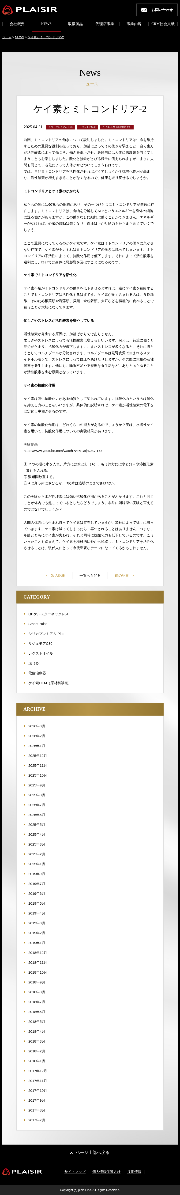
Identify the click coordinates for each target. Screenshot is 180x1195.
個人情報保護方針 (106, 1172)
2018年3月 (36, 1041)
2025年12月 (37, 756)
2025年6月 (36, 815)
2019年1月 (36, 943)
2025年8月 (36, 795)
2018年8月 (36, 992)
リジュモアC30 (40, 643)
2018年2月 (36, 1051)
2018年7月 (36, 1002)
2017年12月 (37, 1071)
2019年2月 (36, 933)
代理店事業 (104, 24)
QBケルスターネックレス (48, 614)
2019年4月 (36, 913)
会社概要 (17, 24)
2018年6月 (36, 1012)
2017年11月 (37, 1081)
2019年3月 (36, 923)
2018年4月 (36, 1031)
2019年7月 (36, 884)
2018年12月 (37, 953)
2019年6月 (36, 893)
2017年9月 (36, 1100)
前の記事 (122, 575)
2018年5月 (36, 1022)
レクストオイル (40, 653)
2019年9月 (36, 874)
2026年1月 (36, 746)
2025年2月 (36, 854)
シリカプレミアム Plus (46, 634)
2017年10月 (37, 1091)
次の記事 (57, 575)
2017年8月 (36, 1110)
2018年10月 (37, 972)
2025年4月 (36, 834)
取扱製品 (75, 24)
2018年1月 (36, 1061)
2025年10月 (37, 775)
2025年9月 (36, 785)
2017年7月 (36, 1120)
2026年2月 (36, 736)
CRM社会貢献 (163, 24)
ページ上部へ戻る (92, 1152)
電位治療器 (37, 673)
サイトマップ (75, 1172)
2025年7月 (36, 805)
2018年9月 (36, 982)
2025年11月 (37, 765)
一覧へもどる (90, 575)
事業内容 (134, 24)
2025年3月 (36, 844)
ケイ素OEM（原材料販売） (49, 683)
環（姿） (35, 663)
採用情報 (134, 1172)
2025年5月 (36, 825)
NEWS (46, 24)
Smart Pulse (38, 624)
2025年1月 (36, 864)
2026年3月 (36, 726)
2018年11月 (37, 962)
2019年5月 (36, 903)
